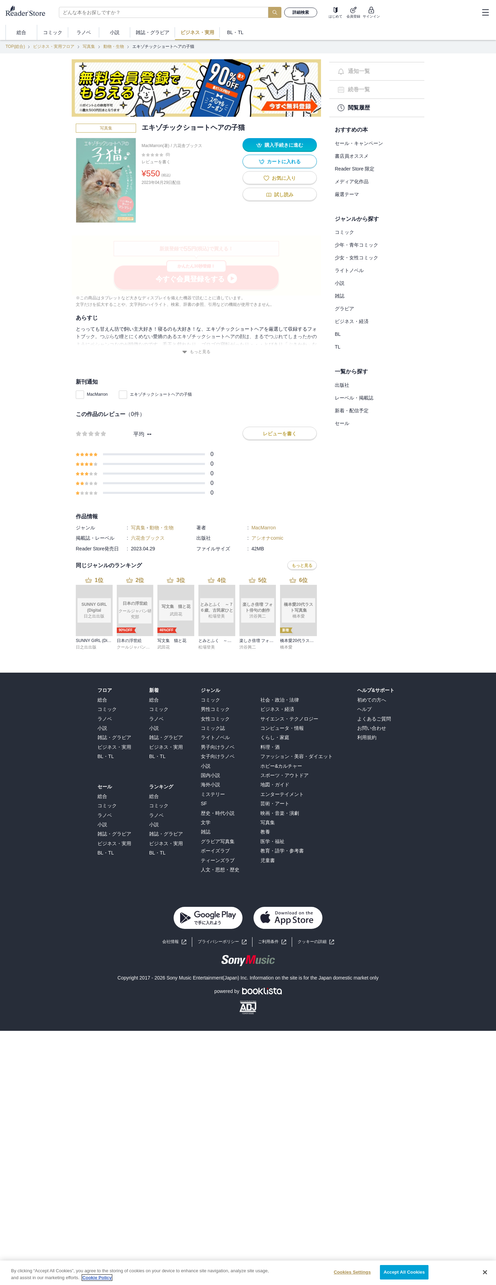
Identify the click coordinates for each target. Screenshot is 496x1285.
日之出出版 (86, 647)
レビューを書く (156, 162)
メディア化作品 (352, 181)
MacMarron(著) (155, 145)
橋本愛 (286, 647)
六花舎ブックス (187, 145)
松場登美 (206, 647)
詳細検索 (300, 12)
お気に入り (280, 178)
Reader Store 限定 (354, 169)
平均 (138, 434)
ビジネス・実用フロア (53, 46)
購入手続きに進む (279, 145)
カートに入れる (280, 162)
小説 (339, 283)
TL (337, 347)
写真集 (89, 46)
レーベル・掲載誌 (354, 398)
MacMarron (97, 394)
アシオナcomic (267, 538)
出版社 (342, 385)
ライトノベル (349, 270)
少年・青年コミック (356, 245)
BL (338, 334)
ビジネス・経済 (352, 321)
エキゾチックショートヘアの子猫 (161, 394)
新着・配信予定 (352, 410)
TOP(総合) (15, 46)
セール (342, 423)
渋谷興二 (247, 647)
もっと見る (196, 351)
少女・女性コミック (356, 257)
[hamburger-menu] (485, 12)
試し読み (279, 195)
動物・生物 (113, 46)
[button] (316, 941)
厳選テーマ (347, 194)
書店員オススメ (352, 156)
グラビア (344, 308)
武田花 (163, 647)
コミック (344, 232)
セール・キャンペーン (359, 143)
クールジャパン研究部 (137, 647)
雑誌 (339, 296)
